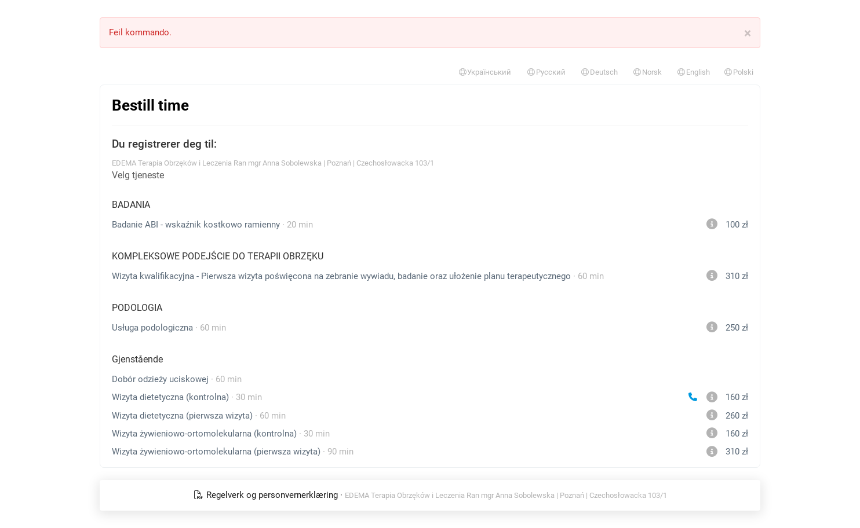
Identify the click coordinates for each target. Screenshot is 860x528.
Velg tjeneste (138, 175)
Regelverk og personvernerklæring (266, 495)
